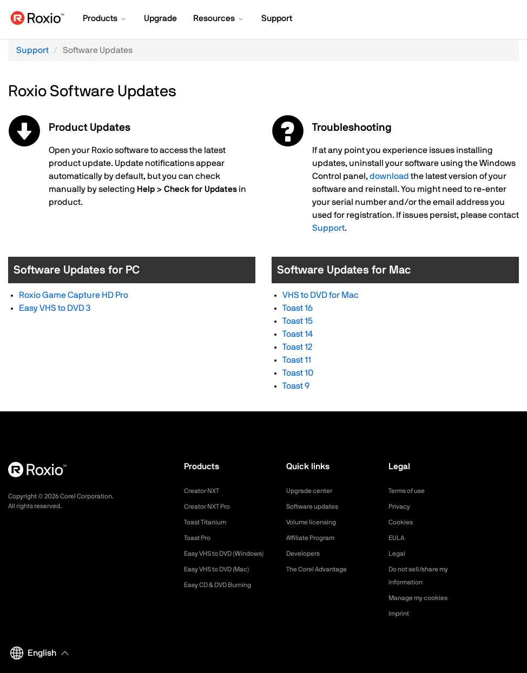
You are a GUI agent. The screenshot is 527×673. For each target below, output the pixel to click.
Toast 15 (297, 321)
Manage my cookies (422, 598)
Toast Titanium (208, 522)
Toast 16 (297, 308)
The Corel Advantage (321, 569)
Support (32, 50)
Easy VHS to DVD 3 (54, 308)
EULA (397, 538)
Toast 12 (297, 347)
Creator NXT (204, 491)
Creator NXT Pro (211, 506)
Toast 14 (297, 334)
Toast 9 (295, 386)
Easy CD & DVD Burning (224, 598)
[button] (105, 19)
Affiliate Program (314, 538)
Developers (305, 553)
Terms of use (410, 491)
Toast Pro (199, 538)
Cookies (402, 522)
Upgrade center (313, 491)
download (389, 176)
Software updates (316, 506)
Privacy (400, 506)
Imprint (400, 613)
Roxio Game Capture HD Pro (73, 295)
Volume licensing (315, 522)
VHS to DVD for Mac (320, 295)
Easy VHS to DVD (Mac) (223, 582)
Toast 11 (296, 360)
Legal (397, 553)
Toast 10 (297, 373)
